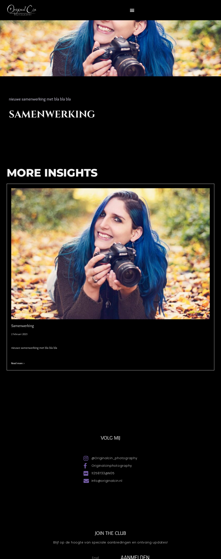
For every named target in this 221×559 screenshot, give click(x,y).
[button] (132, 10)
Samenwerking (22, 325)
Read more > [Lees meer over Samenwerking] (18, 363)
